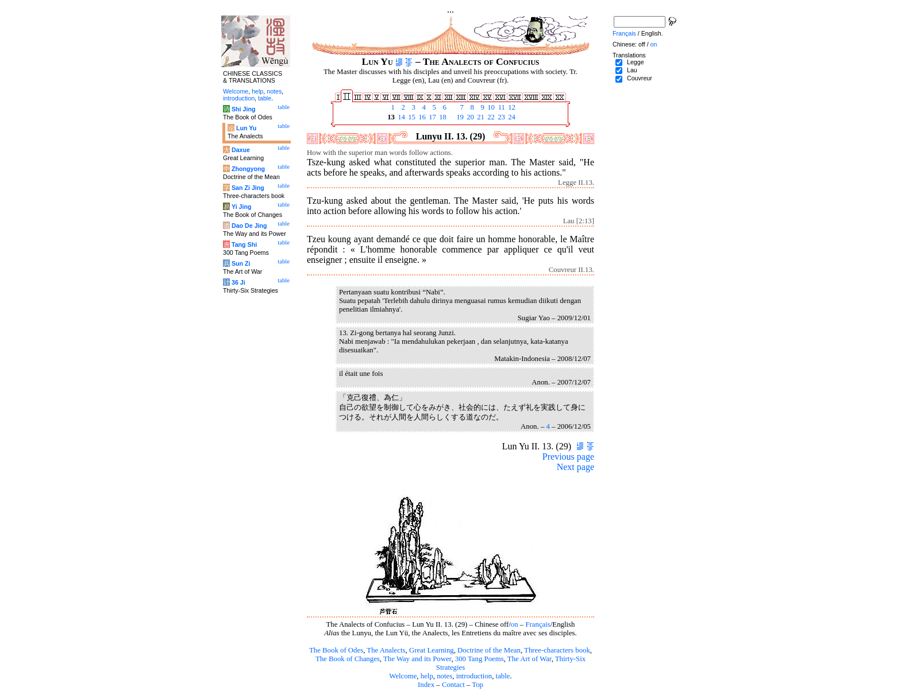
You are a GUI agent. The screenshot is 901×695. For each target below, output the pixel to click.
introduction (474, 676)
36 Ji (238, 282)
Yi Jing (242, 206)
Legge (635, 62)
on (514, 624)
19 (459, 117)
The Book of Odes (336, 650)
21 (479, 117)
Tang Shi (244, 244)
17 (431, 117)
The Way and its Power (417, 659)
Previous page (568, 456)
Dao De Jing (249, 225)
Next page (575, 467)
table (503, 676)
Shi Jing (243, 109)
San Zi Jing (248, 187)
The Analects (386, 650)
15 (410, 117)
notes (444, 676)
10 (490, 107)
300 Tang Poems (479, 659)
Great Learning (431, 650)
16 (421, 117)
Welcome (403, 676)
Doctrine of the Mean (489, 650)
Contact (453, 685)
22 (490, 117)
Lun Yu (246, 128)
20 (469, 117)
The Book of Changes (347, 659)
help (427, 676)
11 (500, 107)
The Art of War (529, 659)
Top (477, 685)
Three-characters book (557, 650)
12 (510, 107)
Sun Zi (241, 263)
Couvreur (639, 78)
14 (400, 117)
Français (537, 624)
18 (441, 117)
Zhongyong (248, 168)
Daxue (241, 149)
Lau (632, 70)
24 (510, 117)
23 (500, 117)
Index (426, 685)
